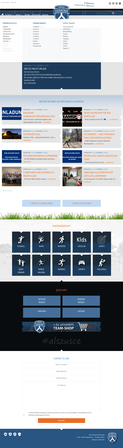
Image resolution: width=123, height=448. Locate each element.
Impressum (13, 2)
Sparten (18, 14)
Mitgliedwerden (41, 301)
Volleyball (102, 266)
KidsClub (82, 242)
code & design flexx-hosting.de (97, 435)
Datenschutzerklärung (40, 413)
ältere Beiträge (7, 191)
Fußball (21, 242)
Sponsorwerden (81, 301)
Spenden (27, 14)
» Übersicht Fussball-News (41, 203)
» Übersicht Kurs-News (81, 203)
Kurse (41, 242)
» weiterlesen (47, 122)
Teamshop (45, 14)
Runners (61, 266)
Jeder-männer (21, 266)
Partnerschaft (36, 14)
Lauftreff (112, 131)
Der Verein (8, 14)
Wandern (61, 242)
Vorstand (42, 313)
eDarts (102, 242)
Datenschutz (101, 440)
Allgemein (46, 65)
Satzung (81, 313)
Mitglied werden (5, 2)
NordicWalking (41, 266)
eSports (82, 266)
